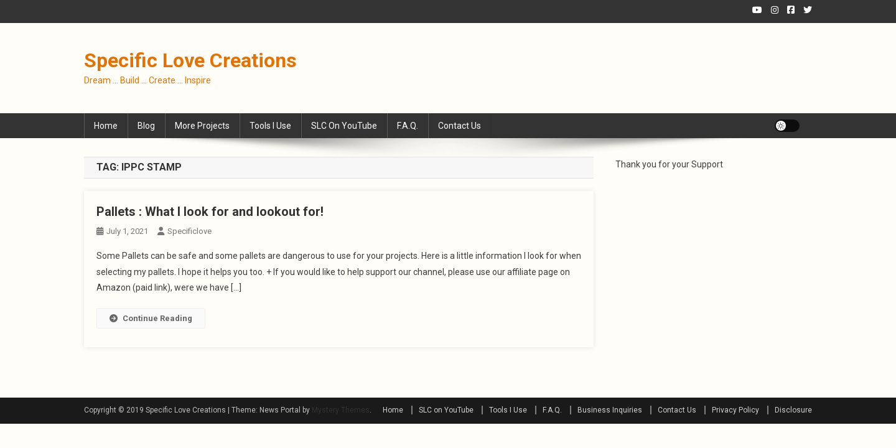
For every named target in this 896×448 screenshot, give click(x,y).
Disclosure (793, 410)
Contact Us (459, 126)
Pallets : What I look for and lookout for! (210, 211)
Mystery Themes (341, 410)
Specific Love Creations (190, 60)
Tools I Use (270, 126)
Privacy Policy (735, 410)
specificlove (189, 231)
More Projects (202, 126)
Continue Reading (151, 318)
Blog (146, 126)
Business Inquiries (609, 410)
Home (106, 126)
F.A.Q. (407, 126)
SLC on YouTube (344, 126)
